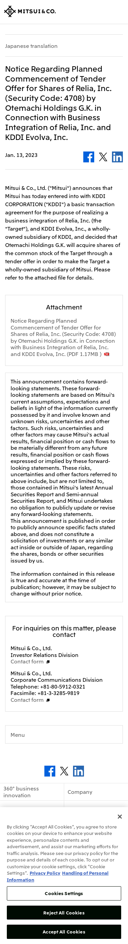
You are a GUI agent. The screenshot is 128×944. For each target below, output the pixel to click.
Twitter (103, 157)
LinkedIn (117, 157)
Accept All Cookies (64, 931)
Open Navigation (119, 12)
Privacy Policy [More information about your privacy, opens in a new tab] (45, 873)
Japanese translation (31, 45)
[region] (64, 875)
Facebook (88, 157)
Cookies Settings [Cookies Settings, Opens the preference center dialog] (64, 893)
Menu (18, 734)
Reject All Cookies (63, 912)
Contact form (27, 661)
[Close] (119, 816)
